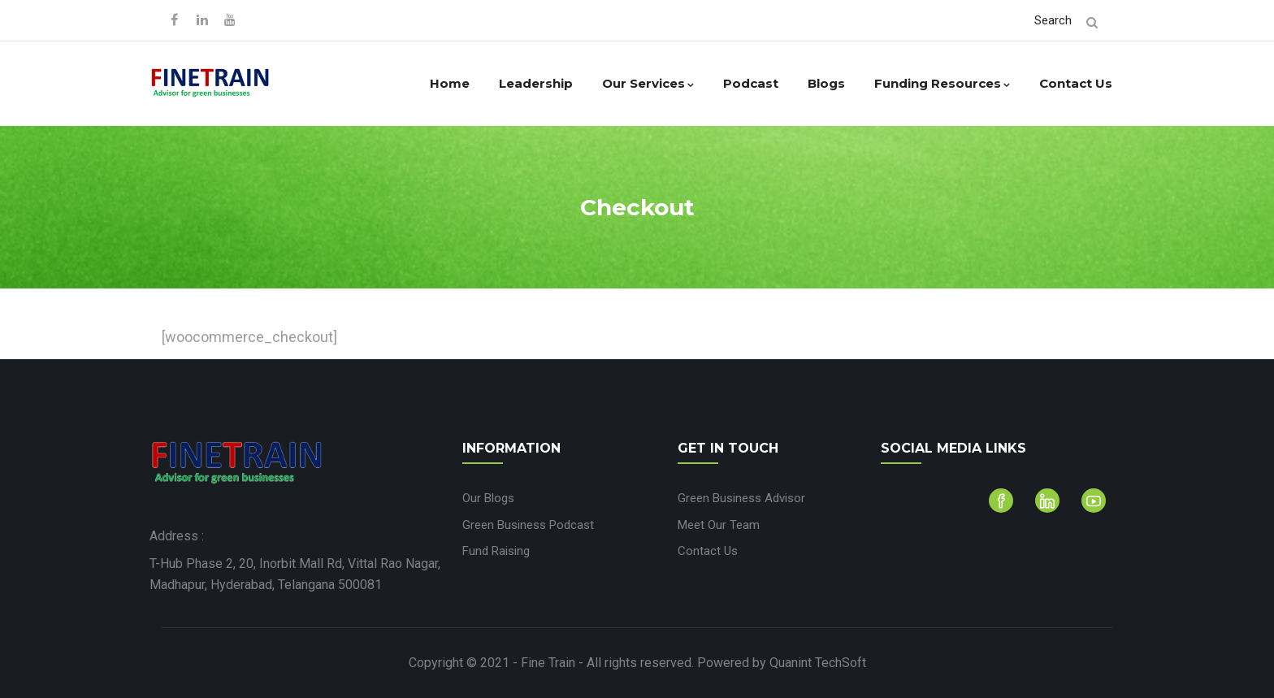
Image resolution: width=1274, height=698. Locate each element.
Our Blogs (488, 498)
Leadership (536, 83)
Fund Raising (496, 551)
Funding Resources (942, 83)
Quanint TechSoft (817, 662)
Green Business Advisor (741, 498)
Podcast (750, 83)
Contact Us (1075, 83)
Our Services (648, 83)
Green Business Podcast (528, 525)
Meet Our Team (719, 525)
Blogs (826, 83)
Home (450, 83)
